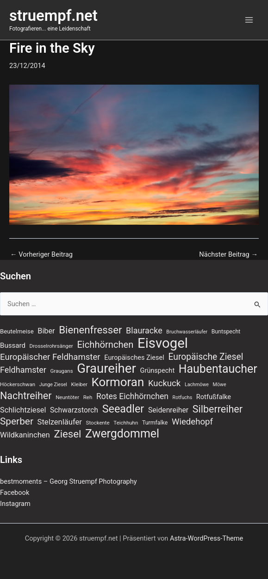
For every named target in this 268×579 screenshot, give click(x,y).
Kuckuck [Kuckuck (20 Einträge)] (164, 383)
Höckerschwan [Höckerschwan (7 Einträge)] (17, 384)
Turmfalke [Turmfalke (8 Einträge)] (155, 422)
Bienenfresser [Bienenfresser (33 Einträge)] (90, 329)
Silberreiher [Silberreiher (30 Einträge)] (218, 409)
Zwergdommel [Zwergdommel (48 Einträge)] (122, 433)
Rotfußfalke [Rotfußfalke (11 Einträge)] (213, 397)
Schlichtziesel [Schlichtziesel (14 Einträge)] (23, 410)
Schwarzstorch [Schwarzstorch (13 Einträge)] (74, 410)
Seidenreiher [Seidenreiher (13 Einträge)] (168, 410)
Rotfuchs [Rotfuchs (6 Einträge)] (183, 397)
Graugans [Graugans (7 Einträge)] (61, 371)
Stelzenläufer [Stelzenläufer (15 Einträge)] (59, 422)
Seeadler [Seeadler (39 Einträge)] (123, 408)
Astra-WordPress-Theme (206, 538)
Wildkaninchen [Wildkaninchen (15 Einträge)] (25, 435)
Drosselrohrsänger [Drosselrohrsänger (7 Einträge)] (51, 346)
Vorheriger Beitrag (41, 254)
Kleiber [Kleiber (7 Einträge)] (79, 384)
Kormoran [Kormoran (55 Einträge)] (118, 382)
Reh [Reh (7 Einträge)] (88, 397)
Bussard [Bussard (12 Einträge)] (12, 345)
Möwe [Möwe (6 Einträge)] (219, 385)
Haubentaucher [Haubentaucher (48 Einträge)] (218, 369)
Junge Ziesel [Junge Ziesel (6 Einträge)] (53, 385)
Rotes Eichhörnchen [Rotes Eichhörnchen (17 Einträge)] (132, 396)
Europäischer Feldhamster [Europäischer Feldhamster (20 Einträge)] (50, 357)
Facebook (14, 492)
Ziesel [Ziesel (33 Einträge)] (67, 433)
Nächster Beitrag (228, 254)
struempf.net (53, 16)
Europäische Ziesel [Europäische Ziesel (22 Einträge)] (205, 356)
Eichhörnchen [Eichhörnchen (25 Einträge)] (105, 344)
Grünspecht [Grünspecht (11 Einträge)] (157, 370)
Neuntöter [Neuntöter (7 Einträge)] (67, 397)
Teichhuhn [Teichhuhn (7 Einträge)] (125, 422)
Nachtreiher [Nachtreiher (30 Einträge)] (26, 395)
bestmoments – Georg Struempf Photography (68, 481)
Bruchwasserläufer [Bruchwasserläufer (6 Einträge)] (186, 332)
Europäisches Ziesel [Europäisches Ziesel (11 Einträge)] (134, 357)
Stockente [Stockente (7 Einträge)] (98, 422)
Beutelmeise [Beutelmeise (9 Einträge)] (17, 331)
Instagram (15, 503)
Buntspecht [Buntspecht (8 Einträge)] (226, 331)
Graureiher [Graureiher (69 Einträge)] (106, 368)
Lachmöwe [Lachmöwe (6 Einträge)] (197, 385)
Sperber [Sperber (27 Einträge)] (16, 421)
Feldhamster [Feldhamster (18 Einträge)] (23, 370)
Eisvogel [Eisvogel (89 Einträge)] (162, 343)
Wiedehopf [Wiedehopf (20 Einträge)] (192, 422)
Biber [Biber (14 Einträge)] (46, 330)
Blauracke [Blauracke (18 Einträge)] (144, 330)
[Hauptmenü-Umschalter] (249, 20)
